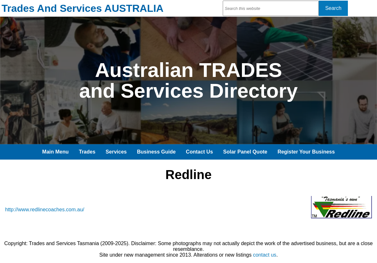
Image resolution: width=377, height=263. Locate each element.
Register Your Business (306, 151)
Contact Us (199, 151)
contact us (264, 255)
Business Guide (156, 151)
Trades (87, 151)
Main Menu (55, 151)
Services (116, 151)
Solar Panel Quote (245, 151)
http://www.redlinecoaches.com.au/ (44, 209)
